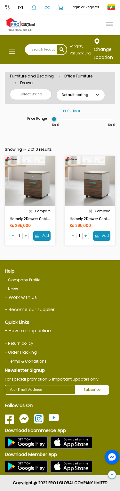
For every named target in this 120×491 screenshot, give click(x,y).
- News (11, 289)
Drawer (27, 82)
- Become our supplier (30, 309)
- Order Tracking (21, 352)
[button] (112, 475)
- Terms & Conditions (26, 361)
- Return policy (19, 343)
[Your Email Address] (40, 390)
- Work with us (21, 297)
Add (42, 235)
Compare (40, 211)
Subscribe (92, 389)
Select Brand (31, 94)
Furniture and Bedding (32, 76)
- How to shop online (28, 330)
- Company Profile (22, 280)
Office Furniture (78, 76)
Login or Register (85, 7)
